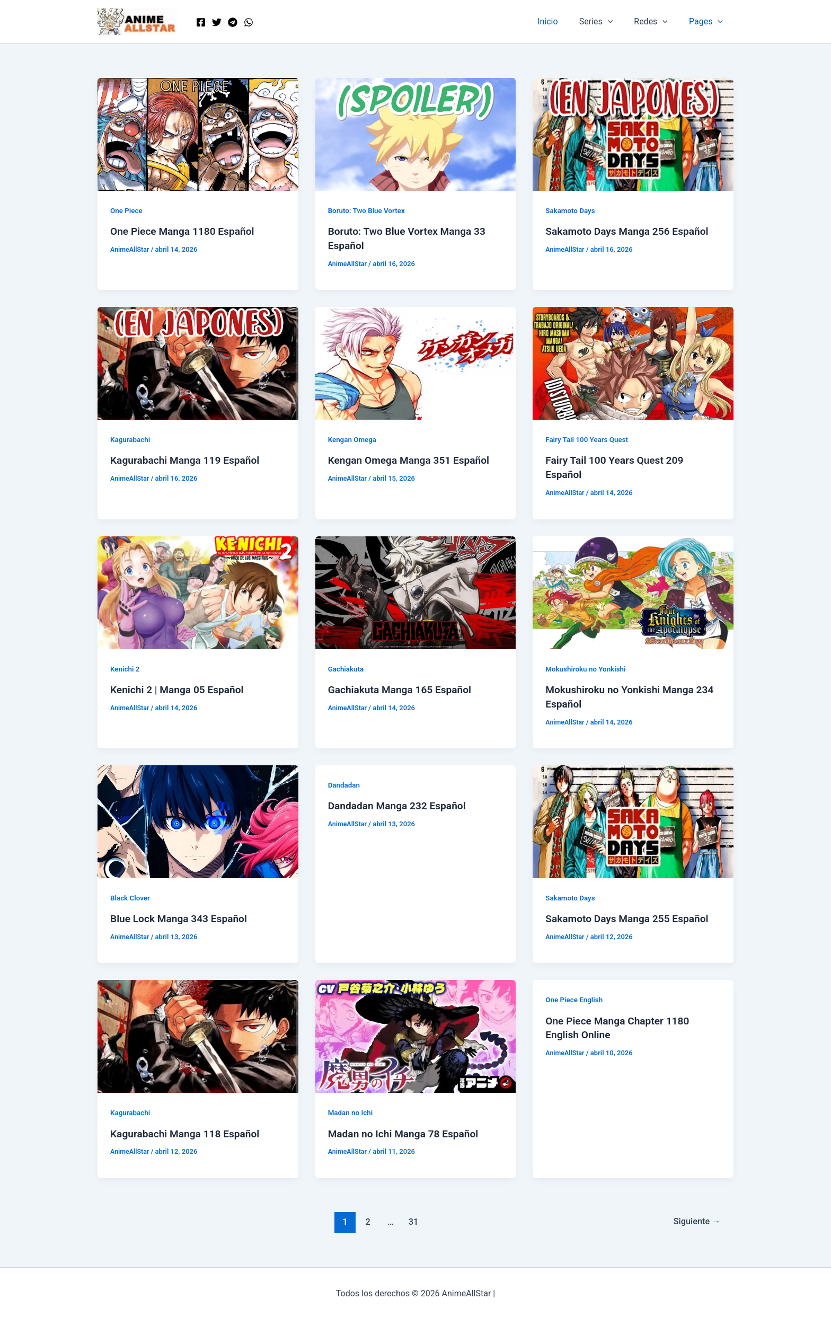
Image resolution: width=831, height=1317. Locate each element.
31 (412, 1218)
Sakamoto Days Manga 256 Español (630, 231)
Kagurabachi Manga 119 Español (188, 459)
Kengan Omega (353, 439)
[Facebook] (201, 22)
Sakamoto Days (571, 210)
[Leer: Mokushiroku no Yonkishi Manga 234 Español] (633, 590)
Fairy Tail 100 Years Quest (588, 439)
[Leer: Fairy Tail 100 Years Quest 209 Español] (633, 362)
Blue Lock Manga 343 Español (181, 915)
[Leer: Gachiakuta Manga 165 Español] (415, 590)
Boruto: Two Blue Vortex (368, 210)
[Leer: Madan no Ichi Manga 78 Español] (415, 1033)
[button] (618, 22)
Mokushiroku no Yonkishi (587, 666)
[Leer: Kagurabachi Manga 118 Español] (198, 1033)
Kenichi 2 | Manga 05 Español (180, 687)
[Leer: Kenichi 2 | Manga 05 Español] (198, 590)
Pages (708, 22)
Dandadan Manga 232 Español (400, 803)
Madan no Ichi (351, 1109)
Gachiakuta (347, 666)
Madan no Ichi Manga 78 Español (406, 1130)
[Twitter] (217, 22)
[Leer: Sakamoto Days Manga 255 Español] (633, 819)
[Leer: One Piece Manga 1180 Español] (198, 134)
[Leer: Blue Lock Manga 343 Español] (198, 819)
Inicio (562, 21)
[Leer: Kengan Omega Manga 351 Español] (415, 362)
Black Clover (131, 895)
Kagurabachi (131, 439)
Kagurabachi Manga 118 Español (188, 1130)
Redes (657, 22)
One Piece (127, 210)
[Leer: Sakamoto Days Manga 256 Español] (633, 134)
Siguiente (695, 1218)
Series (607, 22)
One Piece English (575, 996)
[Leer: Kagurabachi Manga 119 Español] (198, 362)
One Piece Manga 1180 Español (185, 231)
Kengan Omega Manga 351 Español (412, 459)
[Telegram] (232, 22)
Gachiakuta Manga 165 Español (403, 687)
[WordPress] (248, 22)
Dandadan (344, 782)
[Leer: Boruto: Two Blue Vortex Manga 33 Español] (415, 134)
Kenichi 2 (125, 666)
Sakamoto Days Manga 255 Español (630, 915)
